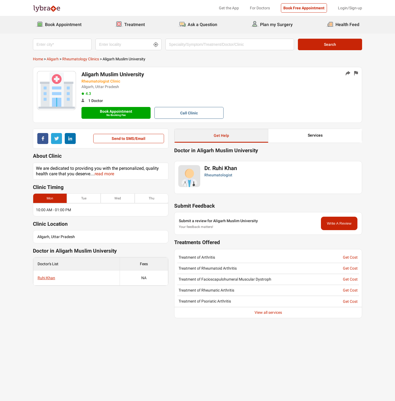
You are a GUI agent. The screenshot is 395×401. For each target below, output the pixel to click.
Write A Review (339, 223)
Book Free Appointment (304, 8)
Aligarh (53, 59)
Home (38, 59)
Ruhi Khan (46, 278)
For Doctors (260, 8)
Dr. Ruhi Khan (220, 168)
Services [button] (315, 135)
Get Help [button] (221, 135)
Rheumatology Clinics (80, 59)
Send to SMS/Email (128, 138)
